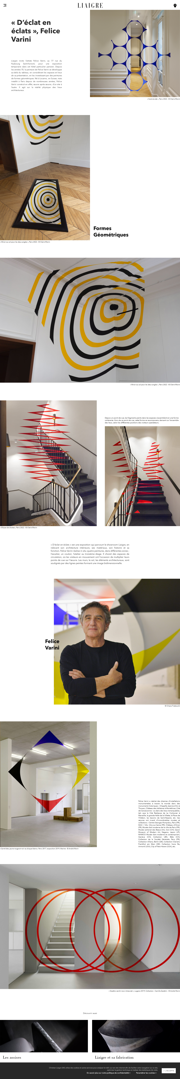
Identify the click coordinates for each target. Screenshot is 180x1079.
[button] (5, 5)
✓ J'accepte (168, 1071)
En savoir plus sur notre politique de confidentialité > (108, 1073)
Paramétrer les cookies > (146, 1073)
